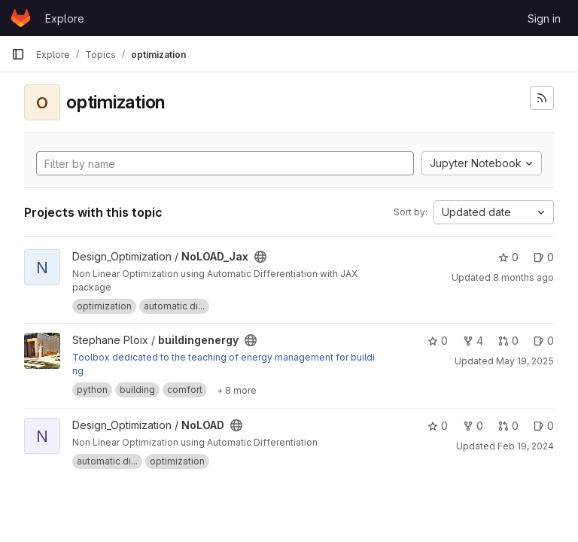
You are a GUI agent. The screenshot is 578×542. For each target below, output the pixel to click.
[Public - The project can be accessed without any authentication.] (260, 257)
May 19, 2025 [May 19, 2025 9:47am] (525, 361)
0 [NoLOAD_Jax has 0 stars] (508, 257)
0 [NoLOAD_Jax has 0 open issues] (544, 257)
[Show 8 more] (236, 390)
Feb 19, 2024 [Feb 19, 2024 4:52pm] (525, 446)
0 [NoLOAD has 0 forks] (473, 425)
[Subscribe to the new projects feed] (542, 98)
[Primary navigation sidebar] (18, 54)
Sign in (544, 18)
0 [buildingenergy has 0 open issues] (544, 340)
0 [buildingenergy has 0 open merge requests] (508, 340)
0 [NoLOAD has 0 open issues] (544, 425)
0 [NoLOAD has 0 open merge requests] (508, 425)
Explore (64, 18)
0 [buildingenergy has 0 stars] (437, 340)
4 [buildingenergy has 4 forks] (473, 340)
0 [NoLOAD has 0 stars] (437, 425)
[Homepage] (20, 18)
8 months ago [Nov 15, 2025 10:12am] (523, 277)
